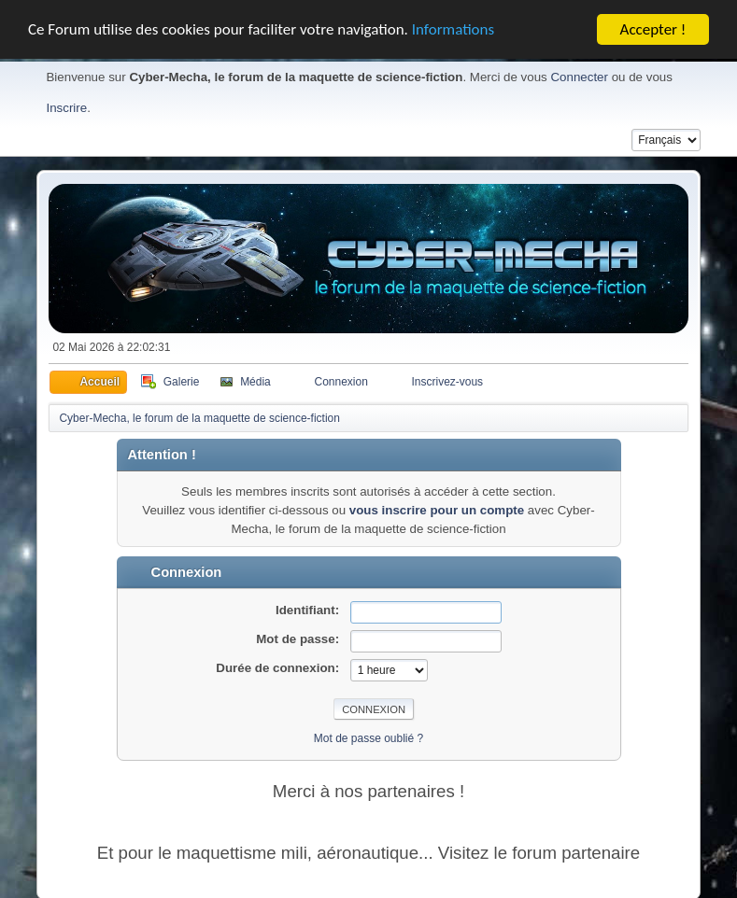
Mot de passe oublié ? (368, 733)
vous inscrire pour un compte (436, 505)
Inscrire (66, 103)
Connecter (579, 72)
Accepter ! (653, 25)
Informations (453, 25)
